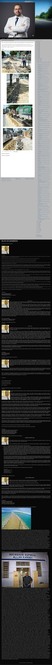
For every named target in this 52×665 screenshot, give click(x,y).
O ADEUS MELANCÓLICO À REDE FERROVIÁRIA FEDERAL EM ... (42, 120)
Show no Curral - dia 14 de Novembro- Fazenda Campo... (42, 129)
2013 (37, 57)
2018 (37, 51)
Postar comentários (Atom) (7, 180)
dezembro (39, 58)
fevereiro (39, 229)
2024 (37, 44)
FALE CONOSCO (14, 38)
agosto (39, 222)
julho (38, 223)
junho (38, 224)
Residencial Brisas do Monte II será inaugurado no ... (42, 70)
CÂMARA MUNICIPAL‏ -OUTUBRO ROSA (43, 186)
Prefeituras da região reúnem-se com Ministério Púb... (42, 204)
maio (38, 225)
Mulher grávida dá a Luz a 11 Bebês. (42, 90)
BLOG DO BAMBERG (10, 241)
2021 (37, 47)
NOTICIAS (3, 38)
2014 (37, 56)
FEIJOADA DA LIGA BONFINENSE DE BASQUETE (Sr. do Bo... (42, 89)
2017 (37, 52)
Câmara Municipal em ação (41, 75)
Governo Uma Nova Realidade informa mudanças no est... (42, 110)
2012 (37, 232)
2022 (37, 46)
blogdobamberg (39, 235)
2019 (37, 50)
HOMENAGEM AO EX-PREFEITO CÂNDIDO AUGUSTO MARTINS (43, 219)
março (38, 228)
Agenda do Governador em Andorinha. (42, 205)
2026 (37, 41)
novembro (39, 59)
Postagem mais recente (6, 178)
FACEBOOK (20, 38)
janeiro (39, 230)
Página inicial (18, 178)
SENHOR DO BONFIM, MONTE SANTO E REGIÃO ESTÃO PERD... (43, 167)
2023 (37, 45)
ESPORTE (8, 38)
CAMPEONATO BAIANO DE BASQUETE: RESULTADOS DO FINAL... (43, 181)
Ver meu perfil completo (39, 236)
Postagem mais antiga (29, 178)
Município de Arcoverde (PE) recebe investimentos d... (42, 85)
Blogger (31, 662)
